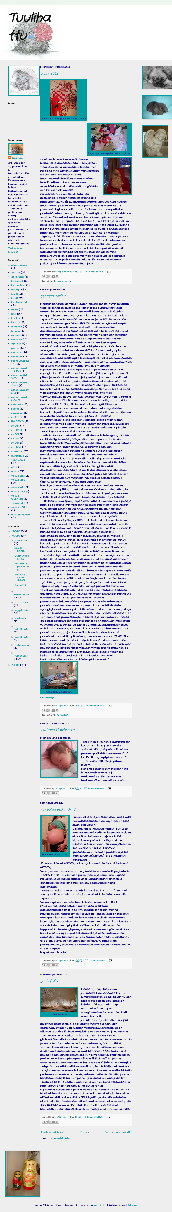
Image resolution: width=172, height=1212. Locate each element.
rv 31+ (15, 425)
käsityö (16, 322)
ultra (14, 467)
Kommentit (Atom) (60, 1137)
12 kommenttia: (95, 960)
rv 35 (15, 442)
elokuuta (20, 618)
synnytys (62, 715)
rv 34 (15, 438)
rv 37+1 (16, 446)
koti (13, 313)
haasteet (17, 280)
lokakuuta (21, 602)
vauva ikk (17, 502)
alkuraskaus (19, 265)
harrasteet (18, 285)
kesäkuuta (21, 636)
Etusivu (85, 1131)
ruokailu (16, 412)
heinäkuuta (21, 629)
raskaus (16, 352)
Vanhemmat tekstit (118, 1131)
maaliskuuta (21, 657)
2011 (16, 664)
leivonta (16, 326)
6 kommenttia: (95, 705)
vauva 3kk (18, 479)
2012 (16, 536)
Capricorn (18, 157)
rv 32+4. (17, 429)
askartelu (17, 276)
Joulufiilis (49, 981)
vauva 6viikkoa (17, 497)
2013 (16, 531)
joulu (60, 281)
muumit (16, 335)
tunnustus (18, 459)
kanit (14, 298)
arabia (15, 272)
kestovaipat (19, 302)
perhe (68, 281)
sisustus (17, 451)
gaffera (99, 1204)
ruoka (15, 408)
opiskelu (17, 343)
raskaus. (16, 356)
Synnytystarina (52, 296)
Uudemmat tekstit (53, 1131)
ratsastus (17, 404)
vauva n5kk (19, 507)
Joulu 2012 (49, 73)
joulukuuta (22, 540)
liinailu (15, 330)
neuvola (16, 339)
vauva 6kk (18, 491)
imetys (15, 289)
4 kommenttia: (94, 1117)
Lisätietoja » (48, 697)
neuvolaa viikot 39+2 (57, 809)
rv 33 (15, 434)
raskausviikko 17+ (20, 362)
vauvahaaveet (20, 514)
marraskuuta (21, 596)
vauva (15, 471)
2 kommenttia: (94, 271)
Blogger (133, 1204)
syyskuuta (22, 610)
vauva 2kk (18, 475)
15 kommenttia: (94, 788)
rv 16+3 (16, 417)
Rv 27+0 (17, 421)
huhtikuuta (22, 644)
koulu (14, 317)
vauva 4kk (18, 487)
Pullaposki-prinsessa (57, 730)
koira (14, 309)
